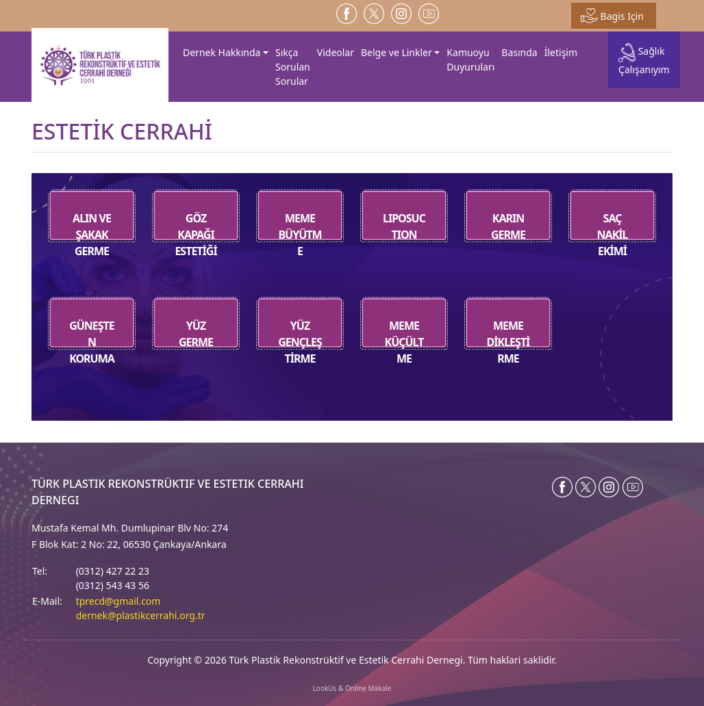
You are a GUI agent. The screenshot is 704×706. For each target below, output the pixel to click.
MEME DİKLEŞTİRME (508, 342)
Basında (519, 52)
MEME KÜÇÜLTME (403, 342)
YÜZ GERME (196, 334)
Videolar (335, 52)
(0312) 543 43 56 (112, 585)
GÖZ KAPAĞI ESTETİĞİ (195, 235)
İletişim (560, 52)
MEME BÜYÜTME (299, 235)
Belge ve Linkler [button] (396, 52)
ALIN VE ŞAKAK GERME (92, 235)
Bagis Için (612, 15)
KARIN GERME (508, 226)
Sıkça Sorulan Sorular (292, 67)
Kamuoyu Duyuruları (470, 59)
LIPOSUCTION (404, 226)
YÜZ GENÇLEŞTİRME (300, 342)
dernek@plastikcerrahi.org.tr (140, 615)
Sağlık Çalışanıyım (644, 59)
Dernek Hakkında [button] (221, 52)
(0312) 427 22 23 (112, 570)
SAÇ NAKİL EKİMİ (611, 235)
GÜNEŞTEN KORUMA (91, 342)
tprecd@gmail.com (118, 600)
